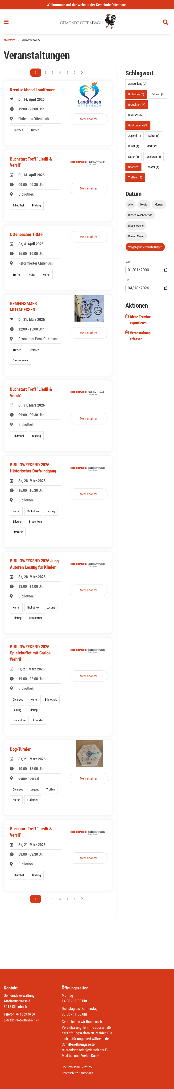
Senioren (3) (153, 158)
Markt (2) (152, 148)
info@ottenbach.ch (29, 1020)
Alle (130, 206)
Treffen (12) (135, 179)
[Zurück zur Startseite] (87, 23)
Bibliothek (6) (136, 96)
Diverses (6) (135, 117)
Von (128, 264)
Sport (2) (133, 169)
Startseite (10, 42)
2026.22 (90, 1067)
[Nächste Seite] (82, 74)
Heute (143, 206)
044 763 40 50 (26, 1014)
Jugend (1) (134, 138)
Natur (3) (133, 158)
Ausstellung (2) (137, 86)
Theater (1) (152, 169)
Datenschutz (71, 1072)
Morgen (159, 206)
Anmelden (90, 1072)
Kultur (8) (153, 138)
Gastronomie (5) (138, 127)
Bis (127, 282)
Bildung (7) (158, 96)
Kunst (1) (133, 148)
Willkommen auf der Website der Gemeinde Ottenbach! (87, 4)
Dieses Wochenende (140, 217)
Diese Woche (136, 228)
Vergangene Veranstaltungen (145, 249)
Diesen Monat (136, 238)
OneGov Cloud (72, 1067)
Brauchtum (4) (136, 106)
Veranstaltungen (33, 42)
